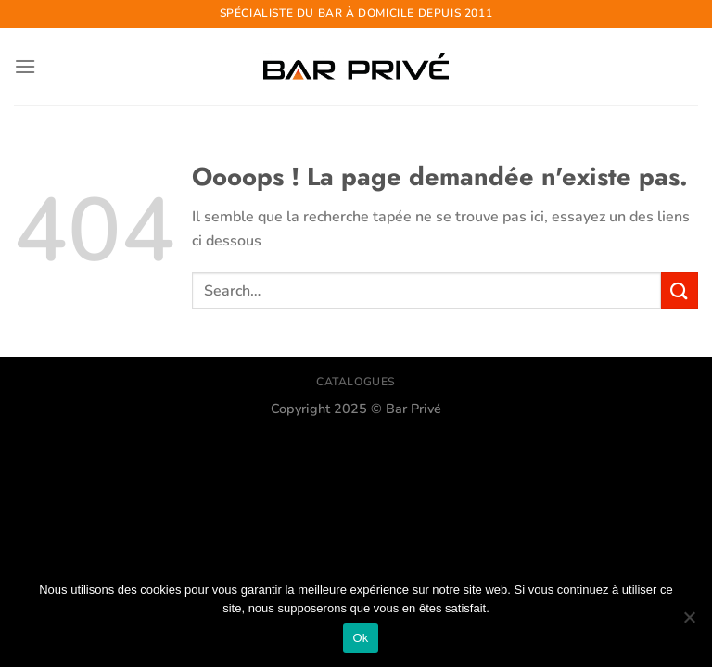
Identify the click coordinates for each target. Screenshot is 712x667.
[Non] (689, 622)
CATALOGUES (356, 381)
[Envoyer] (679, 290)
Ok (360, 638)
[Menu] (25, 66)
